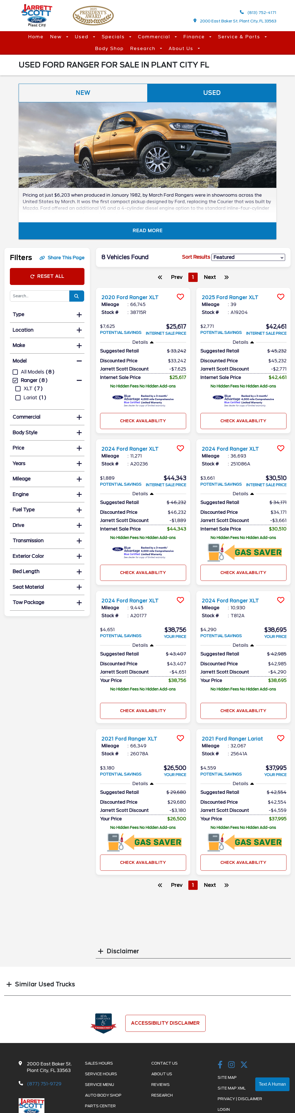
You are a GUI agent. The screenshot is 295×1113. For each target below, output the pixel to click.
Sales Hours (99, 1063)
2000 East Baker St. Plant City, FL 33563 (235, 21)
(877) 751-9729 (44, 1083)
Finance (194, 36)
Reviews (160, 1084)
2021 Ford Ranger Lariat (237, 738)
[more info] (143, 288)
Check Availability (143, 421)
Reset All (47, 276)
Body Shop (109, 48)
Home (36, 36)
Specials (114, 36)
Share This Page (61, 257)
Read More (148, 230)
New (56, 36)
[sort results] (248, 257)
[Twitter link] (244, 1065)
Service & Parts (240, 36)
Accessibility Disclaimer (165, 1023)
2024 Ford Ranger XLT (134, 448)
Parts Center (100, 1106)
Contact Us (164, 1063)
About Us (182, 48)
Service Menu (99, 1084)
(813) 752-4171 (258, 12)
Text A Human (272, 1084)
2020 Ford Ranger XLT (134, 297)
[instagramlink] (231, 1065)
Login (224, 1109)
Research (143, 48)
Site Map (227, 1077)
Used (82, 36)
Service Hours (101, 1074)
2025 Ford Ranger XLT (235, 297)
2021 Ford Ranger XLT (133, 738)
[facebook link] (220, 1065)
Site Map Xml (232, 1088)
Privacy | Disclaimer (240, 1099)
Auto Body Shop (103, 1095)
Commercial (155, 36)
